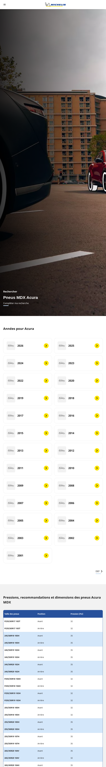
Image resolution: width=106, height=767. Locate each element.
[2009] (27, 485)
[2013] (27, 450)
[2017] (27, 415)
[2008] (78, 485)
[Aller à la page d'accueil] (55, 4)
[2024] (27, 363)
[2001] (27, 555)
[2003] (27, 538)
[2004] (78, 520)
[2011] (27, 468)
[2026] (27, 345)
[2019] (27, 398)
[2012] (78, 450)
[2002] (78, 538)
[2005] (27, 520)
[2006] (78, 503)
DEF (99, 571)
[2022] (27, 380)
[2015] (27, 433)
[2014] (78, 433)
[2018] (78, 398)
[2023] (78, 363)
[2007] (27, 503)
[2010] (78, 468)
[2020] (78, 380)
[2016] (78, 415)
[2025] (78, 345)
